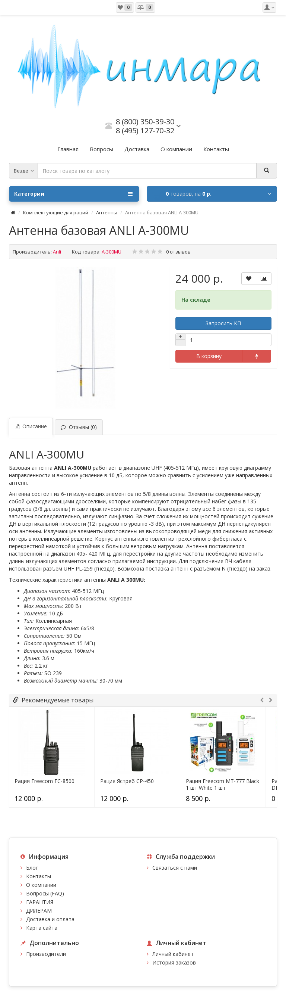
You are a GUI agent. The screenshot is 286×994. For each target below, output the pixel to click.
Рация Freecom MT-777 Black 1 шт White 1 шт (222, 784)
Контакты (38, 876)
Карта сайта (41, 927)
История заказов (174, 962)
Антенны (106, 212)
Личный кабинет (173, 953)
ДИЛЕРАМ (39, 910)
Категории (73, 194)
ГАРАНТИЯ (39, 902)
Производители (46, 953)
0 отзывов (178, 251)
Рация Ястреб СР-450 (127, 781)
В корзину (209, 356)
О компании (41, 884)
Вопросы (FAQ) (45, 893)
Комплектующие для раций (55, 212)
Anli (57, 251)
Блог (32, 867)
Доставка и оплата (50, 919)
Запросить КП (223, 323)
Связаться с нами (174, 867)
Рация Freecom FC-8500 (44, 781)
